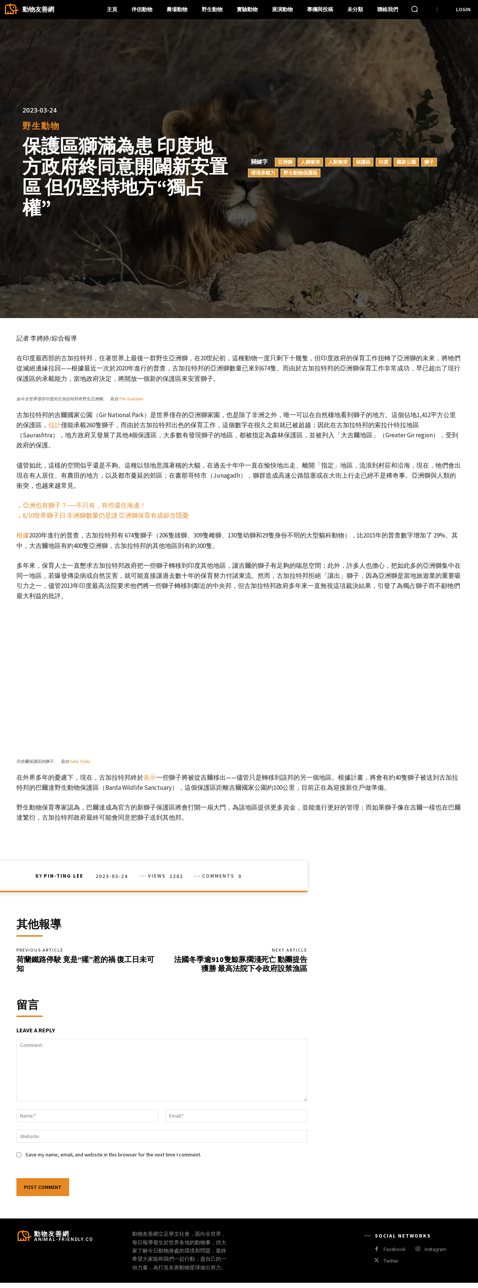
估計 (54, 425)
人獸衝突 (338, 161)
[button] (414, 9)
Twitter (391, 1266)
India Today (79, 761)
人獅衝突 (310, 161)
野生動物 (41, 126)
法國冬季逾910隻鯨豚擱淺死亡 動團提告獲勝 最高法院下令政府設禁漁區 (240, 966)
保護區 (363, 161)
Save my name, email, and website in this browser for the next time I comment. (113, 1159)
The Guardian (130, 399)
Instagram (435, 1254)
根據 (22, 535)
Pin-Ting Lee (63, 875)
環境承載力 (263, 172)
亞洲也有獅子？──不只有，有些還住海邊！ (84, 505)
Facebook (395, 1254)
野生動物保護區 (300, 172)
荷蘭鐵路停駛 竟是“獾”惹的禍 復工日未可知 (85, 966)
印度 (383, 161)
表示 (149, 777)
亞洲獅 (285, 161)
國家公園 (406, 161)
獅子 (429, 161)
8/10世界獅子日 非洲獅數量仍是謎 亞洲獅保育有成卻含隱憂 (106, 515)
